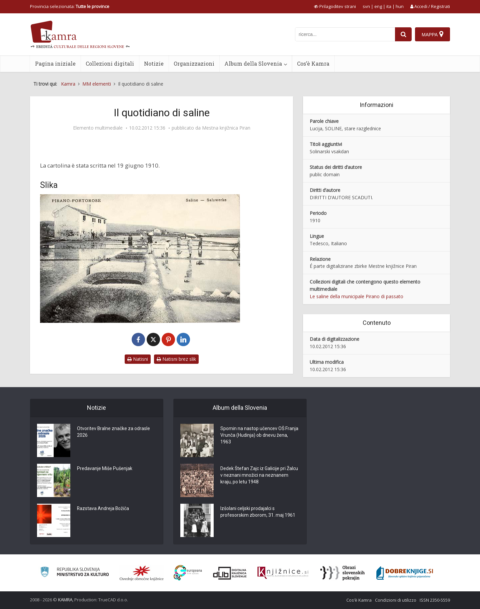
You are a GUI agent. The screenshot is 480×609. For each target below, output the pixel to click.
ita (388, 6)
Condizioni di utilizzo (395, 600)
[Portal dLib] (230, 573)
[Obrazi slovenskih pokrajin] (342, 573)
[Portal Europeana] (187, 572)
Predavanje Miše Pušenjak (104, 468)
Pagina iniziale (55, 63)
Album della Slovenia (253, 63)
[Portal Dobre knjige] (404, 573)
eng (378, 6)
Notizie (154, 63)
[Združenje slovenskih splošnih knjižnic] (283, 573)
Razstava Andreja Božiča (103, 508)
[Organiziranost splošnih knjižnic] (141, 573)
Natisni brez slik (176, 359)
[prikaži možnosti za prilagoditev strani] (335, 6)
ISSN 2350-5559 (435, 600)
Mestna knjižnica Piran (226, 128)
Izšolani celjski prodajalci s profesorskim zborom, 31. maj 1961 (257, 512)
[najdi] (403, 34)
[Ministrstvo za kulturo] (74, 573)
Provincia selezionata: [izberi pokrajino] (69, 6)
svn (366, 6)
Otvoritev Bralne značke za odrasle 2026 (113, 432)
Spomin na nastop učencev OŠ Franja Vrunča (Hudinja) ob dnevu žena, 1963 (259, 435)
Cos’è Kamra (313, 63)
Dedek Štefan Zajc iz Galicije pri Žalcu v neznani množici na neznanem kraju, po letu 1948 (259, 475)
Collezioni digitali (110, 63)
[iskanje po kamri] (345, 34)
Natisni (137, 359)
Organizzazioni (194, 63)
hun (400, 6)
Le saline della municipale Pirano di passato (356, 296)
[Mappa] (432, 34)
